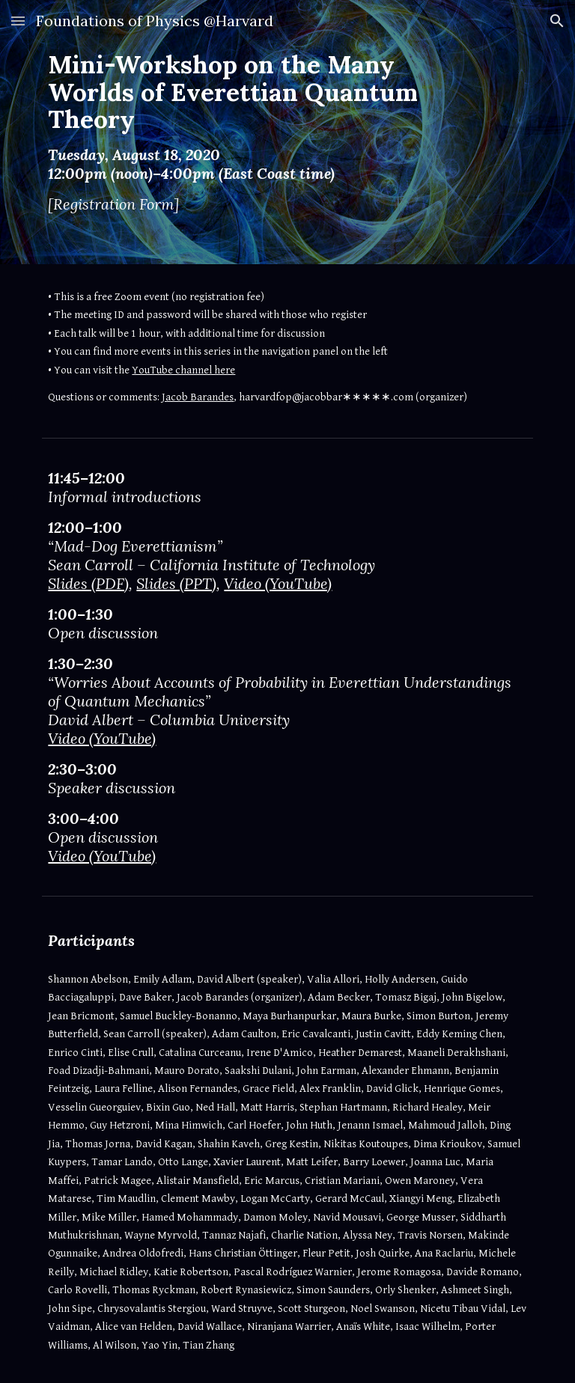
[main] (266, 132)
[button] (18, 20)
